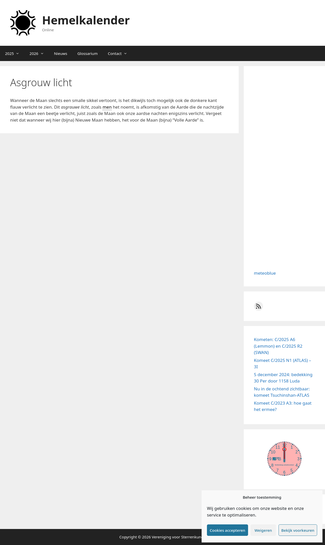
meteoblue (265, 273)
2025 (14, 53)
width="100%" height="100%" (284, 458)
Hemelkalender (86, 20)
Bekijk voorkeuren (297, 530)
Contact (120, 53)
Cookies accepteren (227, 530)
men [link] (107, 107)
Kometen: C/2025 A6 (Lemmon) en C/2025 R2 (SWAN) (278, 345)
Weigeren (263, 530)
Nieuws (60, 53)
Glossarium (87, 53)
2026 (39, 53)
